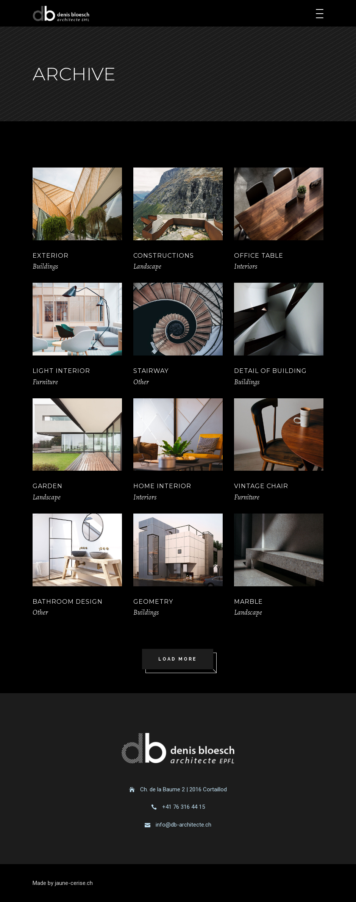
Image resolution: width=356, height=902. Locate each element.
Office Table (258, 255)
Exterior (51, 255)
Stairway (151, 370)
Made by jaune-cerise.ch (63, 883)
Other (141, 382)
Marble (248, 601)
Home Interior (162, 486)
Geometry (153, 601)
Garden (47, 486)
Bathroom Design (68, 601)
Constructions (163, 255)
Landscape (147, 266)
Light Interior (61, 370)
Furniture (45, 382)
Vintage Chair (261, 486)
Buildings (45, 266)
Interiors (245, 266)
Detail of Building (270, 370)
